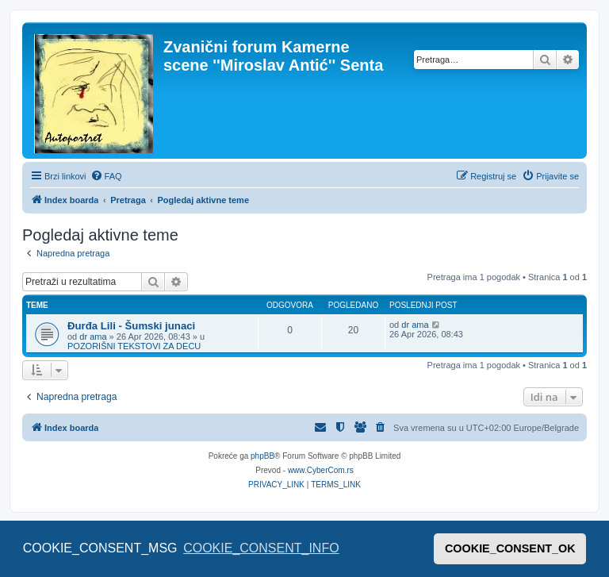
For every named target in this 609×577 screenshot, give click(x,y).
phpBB (262, 456)
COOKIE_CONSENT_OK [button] (510, 548)
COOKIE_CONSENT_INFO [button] (261, 548)
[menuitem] (106, 176)
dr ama (92, 336)
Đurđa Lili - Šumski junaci (131, 326)
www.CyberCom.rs (321, 470)
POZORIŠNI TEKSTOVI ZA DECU (134, 346)
